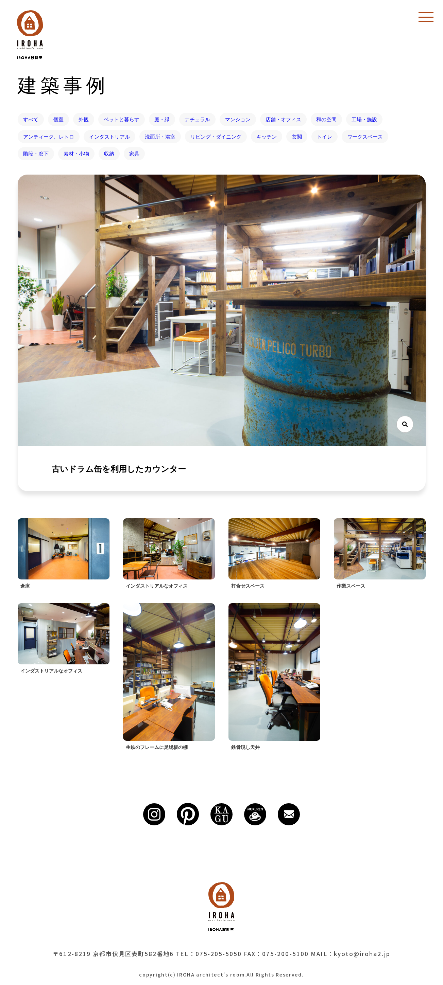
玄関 (297, 136)
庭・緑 (162, 119)
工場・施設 (364, 119)
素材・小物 (76, 153)
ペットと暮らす (121, 119)
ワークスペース (365, 136)
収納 (109, 153)
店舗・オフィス (283, 119)
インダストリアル (109, 136)
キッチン (266, 136)
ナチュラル (197, 119)
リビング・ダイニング (215, 136)
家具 (134, 153)
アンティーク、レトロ (48, 136)
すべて (30, 119)
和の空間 (326, 119)
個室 (58, 119)
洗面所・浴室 (160, 136)
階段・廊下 (36, 153)
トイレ (324, 136)
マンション (238, 119)
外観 (84, 119)
